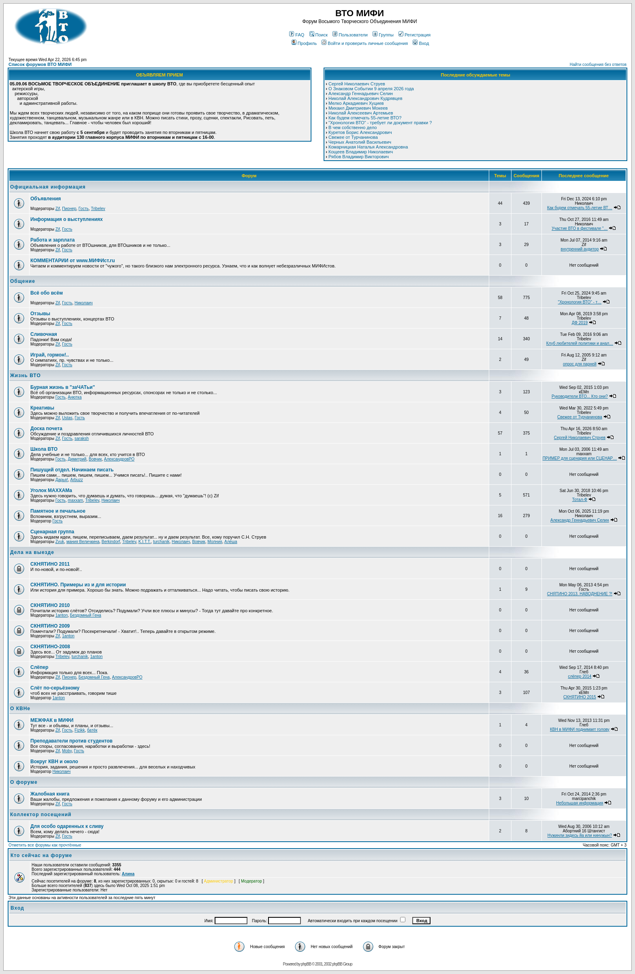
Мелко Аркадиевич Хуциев (356, 103)
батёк (92, 730)
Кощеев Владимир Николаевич (360, 151)
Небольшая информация (579, 803)
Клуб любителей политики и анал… (579, 343)
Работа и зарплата (52, 240)
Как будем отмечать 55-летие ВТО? (364, 117)
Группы (383, 34)
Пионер (69, 208)
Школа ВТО (44, 449)
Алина (128, 874)
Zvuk (59, 541)
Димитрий (77, 459)
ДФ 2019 (580, 322)
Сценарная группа (52, 532)
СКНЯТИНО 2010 (50, 605)
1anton (61, 615)
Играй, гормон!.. (49, 355)
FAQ (296, 34)
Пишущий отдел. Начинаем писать (72, 470)
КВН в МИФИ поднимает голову (579, 729)
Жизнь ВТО (25, 375)
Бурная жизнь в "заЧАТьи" (62, 387)
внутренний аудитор (580, 249)
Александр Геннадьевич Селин (360, 93)
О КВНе (20, 708)
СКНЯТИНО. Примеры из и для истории (78, 585)
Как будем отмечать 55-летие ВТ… (579, 208)
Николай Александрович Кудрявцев (365, 98)
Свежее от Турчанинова (353, 137)
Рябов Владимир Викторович (358, 156)
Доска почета (46, 428)
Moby (67, 751)
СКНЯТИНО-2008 (50, 646)
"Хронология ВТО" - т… (580, 302)
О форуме (24, 782)
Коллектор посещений (40, 814)
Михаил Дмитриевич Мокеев (358, 108)
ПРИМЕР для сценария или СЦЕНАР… (580, 458)
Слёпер (39, 667)
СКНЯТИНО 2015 (579, 697)
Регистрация (414, 34)
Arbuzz (76, 479)
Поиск (318, 34)
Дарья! (61, 479)
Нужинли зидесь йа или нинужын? (580, 835)
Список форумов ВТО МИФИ (40, 64)
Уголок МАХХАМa (51, 490)
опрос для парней (580, 364)
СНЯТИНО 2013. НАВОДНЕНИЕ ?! (579, 594)
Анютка (74, 397)
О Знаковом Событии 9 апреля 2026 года (371, 88)
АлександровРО (119, 459)
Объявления (45, 199)
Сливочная (43, 334)
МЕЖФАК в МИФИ (51, 720)
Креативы (42, 408)
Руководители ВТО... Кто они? (580, 396)
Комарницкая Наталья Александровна (368, 146)
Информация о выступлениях (66, 219)
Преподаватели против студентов (71, 741)
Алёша (230, 541)
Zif (57, 208)
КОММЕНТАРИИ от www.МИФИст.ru (72, 260)
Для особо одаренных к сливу (67, 826)
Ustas (67, 418)
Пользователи (350, 34)
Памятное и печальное (57, 511)
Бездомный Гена (85, 615)
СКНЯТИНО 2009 (50, 626)
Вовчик (95, 459)
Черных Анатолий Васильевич (359, 142)
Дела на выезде (32, 552)
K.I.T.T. (145, 541)
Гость (84, 208)
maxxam (75, 500)
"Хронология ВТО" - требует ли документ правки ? (380, 122)
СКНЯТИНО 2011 (50, 564)
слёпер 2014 (579, 676)
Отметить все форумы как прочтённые (45, 845)
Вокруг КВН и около (54, 761)
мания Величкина (82, 541)
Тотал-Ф (579, 499)
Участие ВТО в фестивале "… (579, 228)
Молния (214, 541)
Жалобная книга (49, 794)
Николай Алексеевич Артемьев (360, 112)
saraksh (82, 438)
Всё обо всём (46, 293)
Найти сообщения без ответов (598, 64)
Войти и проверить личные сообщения (365, 43)
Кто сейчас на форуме (41, 855)
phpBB (306, 964)
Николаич (84, 303)
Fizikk (80, 730)
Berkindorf (111, 541)
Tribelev (98, 208)
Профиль (304, 43)
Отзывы (40, 313)
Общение (22, 281)
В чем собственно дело (352, 127)
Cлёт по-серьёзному (54, 688)
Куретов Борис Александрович (360, 132)
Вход (421, 43)
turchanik (161, 541)
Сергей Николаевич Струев (356, 83)
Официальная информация (48, 187)
